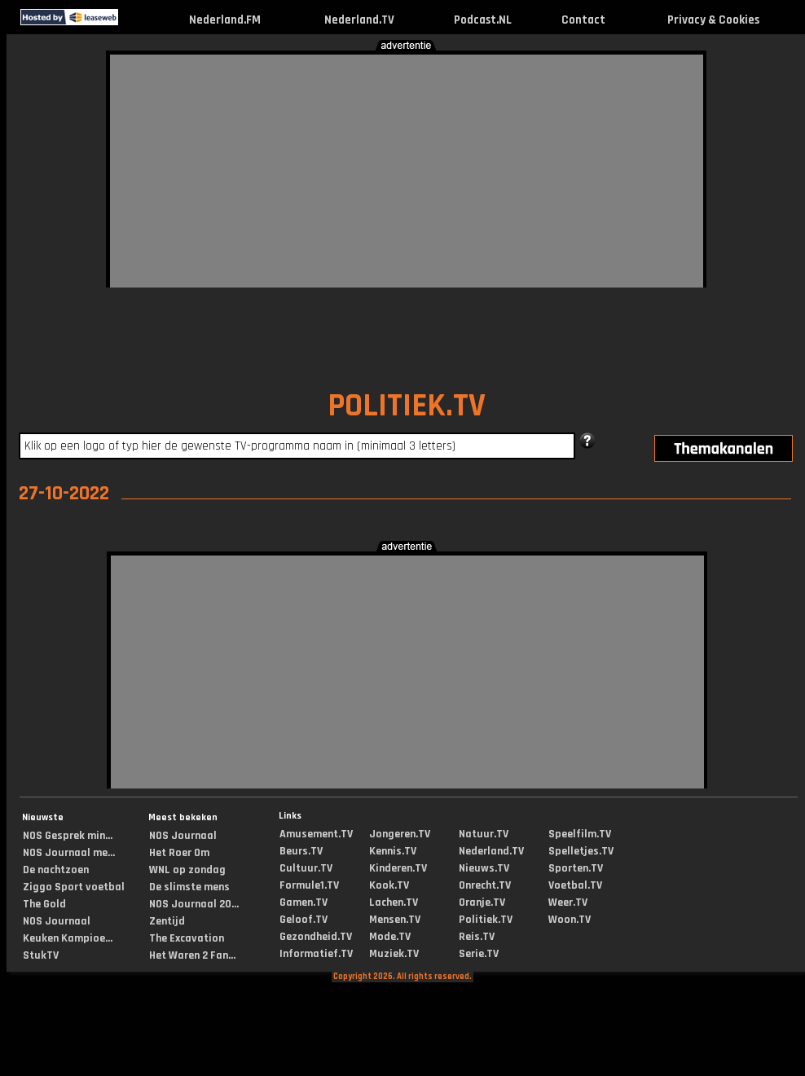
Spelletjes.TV (581, 851)
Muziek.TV (394, 953)
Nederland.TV (359, 20)
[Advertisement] (368, 169)
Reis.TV (477, 936)
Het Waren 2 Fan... (192, 955)
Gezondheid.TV (315, 936)
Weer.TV (567, 902)
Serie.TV (479, 953)
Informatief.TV (316, 953)
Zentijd (167, 921)
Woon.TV (569, 919)
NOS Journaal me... (69, 852)
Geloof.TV (303, 919)
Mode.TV (390, 936)
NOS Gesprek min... (67, 835)
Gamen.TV (303, 902)
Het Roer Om (179, 852)
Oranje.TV (482, 902)
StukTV (41, 955)
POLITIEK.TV (407, 406)
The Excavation (186, 938)
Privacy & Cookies (713, 20)
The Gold (44, 904)
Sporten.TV (575, 868)
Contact (583, 20)
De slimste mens (189, 887)
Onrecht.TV (485, 885)
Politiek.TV (485, 919)
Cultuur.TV (305, 868)
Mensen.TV (394, 919)
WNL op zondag (187, 870)
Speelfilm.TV (579, 834)
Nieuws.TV (484, 868)
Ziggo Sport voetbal (74, 887)
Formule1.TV (309, 885)
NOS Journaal (56, 921)
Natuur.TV (483, 834)
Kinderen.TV (398, 868)
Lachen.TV (393, 902)
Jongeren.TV (399, 834)
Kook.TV (389, 885)
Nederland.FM (225, 20)
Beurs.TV (301, 851)
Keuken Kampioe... (67, 938)
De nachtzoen (56, 870)
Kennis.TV (392, 851)
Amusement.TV (316, 834)
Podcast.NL (483, 20)
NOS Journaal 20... (194, 904)
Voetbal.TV (575, 885)
